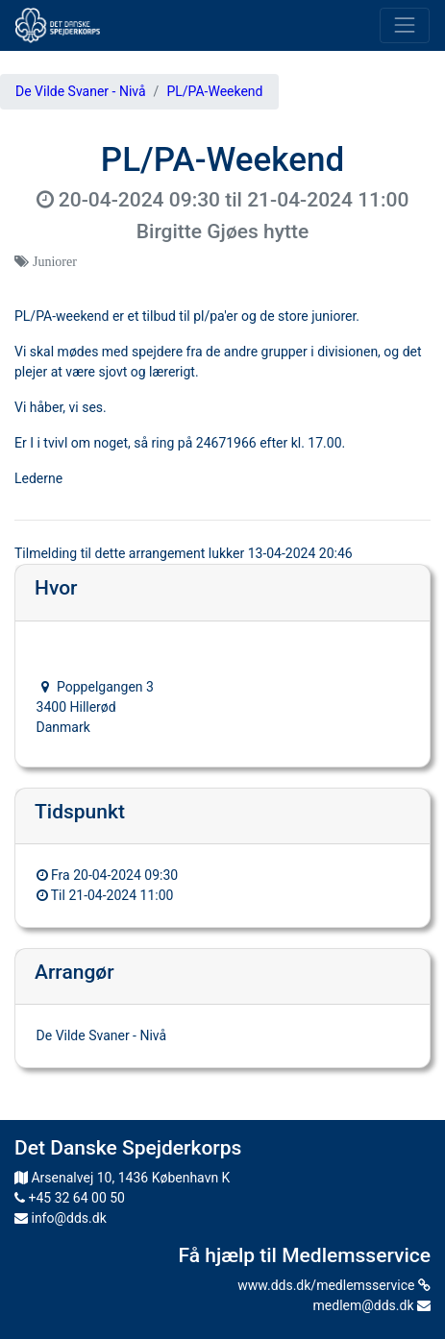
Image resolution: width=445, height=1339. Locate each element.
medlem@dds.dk (372, 1305)
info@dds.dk (60, 1218)
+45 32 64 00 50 (69, 1197)
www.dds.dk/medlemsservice (334, 1285)
